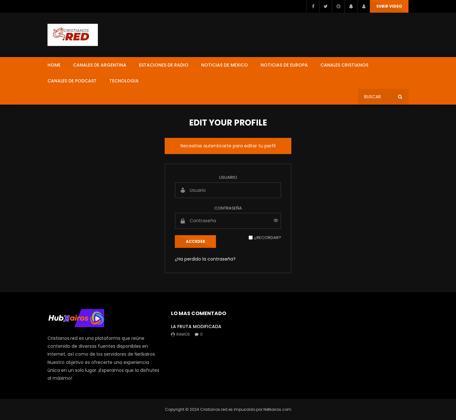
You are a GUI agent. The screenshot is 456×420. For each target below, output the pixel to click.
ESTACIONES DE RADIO (163, 65)
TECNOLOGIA (124, 81)
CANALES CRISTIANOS (344, 65)
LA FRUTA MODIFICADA (196, 326)
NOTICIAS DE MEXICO (224, 65)
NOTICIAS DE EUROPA (284, 65)
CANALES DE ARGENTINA (99, 65)
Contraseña (228, 208)
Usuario (228, 177)
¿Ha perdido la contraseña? (205, 259)
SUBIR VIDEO (389, 6)
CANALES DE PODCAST (72, 81)
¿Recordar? (267, 238)
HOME (54, 65)
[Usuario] (228, 190)
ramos (183, 334)
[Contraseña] (228, 221)
